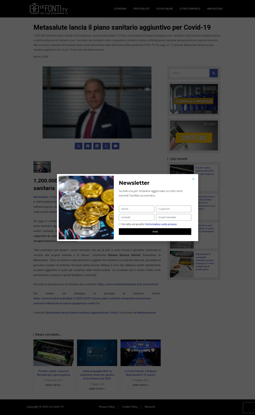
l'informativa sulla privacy (160, 224)
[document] (127, 207)
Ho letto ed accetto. (149, 224)
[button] (193, 178)
